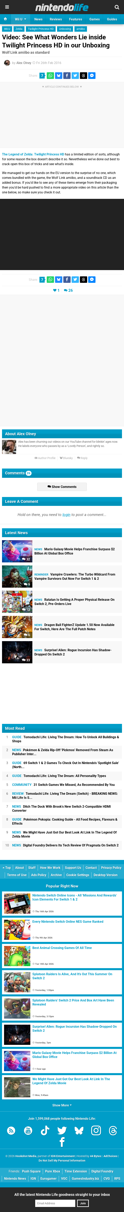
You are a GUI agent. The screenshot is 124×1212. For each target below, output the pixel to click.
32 (26, 559)
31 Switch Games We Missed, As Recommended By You (63, 785)
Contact (91, 868)
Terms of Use (17, 875)
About (19, 868)
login (66, 514)
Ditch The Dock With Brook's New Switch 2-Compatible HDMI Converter (61, 809)
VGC (64, 1179)
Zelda (19, 29)
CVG (107, 1179)
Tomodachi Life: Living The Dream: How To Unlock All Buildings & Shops (65, 739)
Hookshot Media (25, 1156)
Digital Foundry (102, 1171)
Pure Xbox (52, 1171)
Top (7, 868)
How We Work (50, 868)
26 (70, 290)
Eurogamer (48, 1179)
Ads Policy (38, 875)
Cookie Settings (77, 875)
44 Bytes (95, 1156)
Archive (56, 875)
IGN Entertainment (63, 1156)
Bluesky (66, 458)
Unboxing (65, 29)
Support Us (73, 868)
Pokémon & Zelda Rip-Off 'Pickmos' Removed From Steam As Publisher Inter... (62, 752)
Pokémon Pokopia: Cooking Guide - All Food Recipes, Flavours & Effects (65, 821)
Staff (32, 868)
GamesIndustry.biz (85, 1179)
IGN (33, 1179)
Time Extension (76, 1171)
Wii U (7, 29)
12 (26, 610)
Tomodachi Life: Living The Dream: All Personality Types (59, 776)
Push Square (31, 1171)
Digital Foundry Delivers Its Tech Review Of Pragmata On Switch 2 (65, 845)
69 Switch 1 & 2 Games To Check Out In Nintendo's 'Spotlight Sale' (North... (65, 765)
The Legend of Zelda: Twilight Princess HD (33, 154)
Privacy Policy (111, 868)
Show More (62, 1105)
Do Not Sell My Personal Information (62, 1160)
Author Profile (45, 458)
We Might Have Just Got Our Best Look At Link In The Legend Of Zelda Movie (64, 834)
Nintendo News (15, 1179)
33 (26, 660)
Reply (82, 458)
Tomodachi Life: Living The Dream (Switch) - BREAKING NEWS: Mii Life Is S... (65, 796)
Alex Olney (23, 63)
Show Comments (62, 487)
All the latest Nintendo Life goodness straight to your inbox (62, 1194)
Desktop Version (106, 875)
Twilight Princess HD (41, 29)
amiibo (80, 29)
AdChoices (110, 1156)
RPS (117, 1179)
